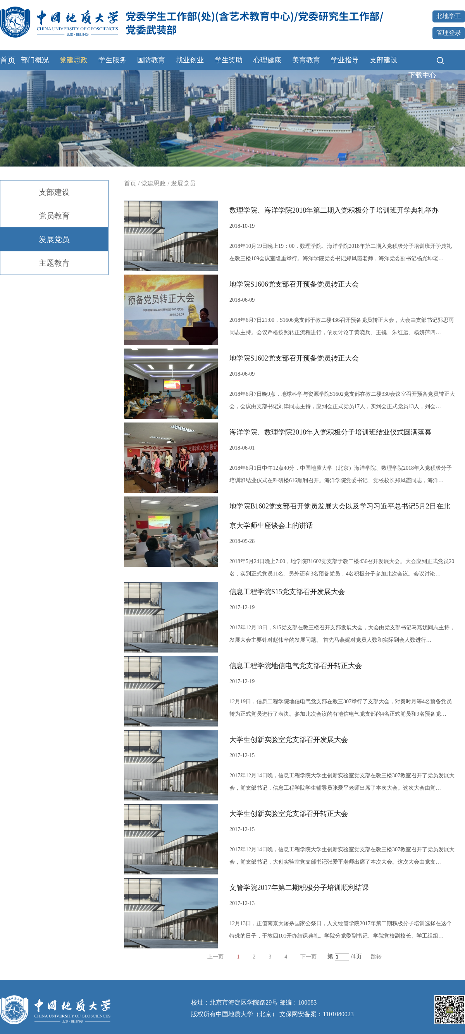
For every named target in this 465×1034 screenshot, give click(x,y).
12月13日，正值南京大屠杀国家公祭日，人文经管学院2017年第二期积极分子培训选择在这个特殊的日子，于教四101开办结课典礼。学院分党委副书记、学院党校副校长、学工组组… (340, 930)
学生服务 (112, 60)
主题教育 (54, 263)
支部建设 (384, 60)
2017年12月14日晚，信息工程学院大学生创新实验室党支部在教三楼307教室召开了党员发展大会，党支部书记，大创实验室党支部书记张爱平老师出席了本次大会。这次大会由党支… (342, 856)
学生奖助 (229, 60)
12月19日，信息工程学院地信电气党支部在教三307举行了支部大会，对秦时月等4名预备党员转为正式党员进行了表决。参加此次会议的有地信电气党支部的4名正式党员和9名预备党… (340, 708)
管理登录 (448, 32)
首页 (8, 60)
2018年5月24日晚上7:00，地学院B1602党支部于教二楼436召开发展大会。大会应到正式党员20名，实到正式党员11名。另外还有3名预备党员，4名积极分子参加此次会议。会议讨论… (341, 567)
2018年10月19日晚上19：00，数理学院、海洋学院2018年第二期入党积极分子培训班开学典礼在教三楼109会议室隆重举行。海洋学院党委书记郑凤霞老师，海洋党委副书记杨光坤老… (340, 252)
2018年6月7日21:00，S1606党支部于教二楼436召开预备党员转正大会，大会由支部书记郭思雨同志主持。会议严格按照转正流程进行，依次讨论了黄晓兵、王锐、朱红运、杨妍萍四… (341, 326)
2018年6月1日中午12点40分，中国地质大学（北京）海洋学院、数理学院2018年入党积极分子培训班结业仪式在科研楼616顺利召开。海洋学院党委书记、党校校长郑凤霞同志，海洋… (340, 474)
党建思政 (74, 60)
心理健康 (267, 60)
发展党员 (54, 239)
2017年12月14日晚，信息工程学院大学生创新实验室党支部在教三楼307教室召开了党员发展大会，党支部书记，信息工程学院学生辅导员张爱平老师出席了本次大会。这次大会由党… (342, 782)
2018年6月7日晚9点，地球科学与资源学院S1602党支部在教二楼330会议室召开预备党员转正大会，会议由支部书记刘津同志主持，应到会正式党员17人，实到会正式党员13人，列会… (342, 400)
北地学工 (448, 16)
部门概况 (35, 60)
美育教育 (306, 60)
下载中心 (422, 75)
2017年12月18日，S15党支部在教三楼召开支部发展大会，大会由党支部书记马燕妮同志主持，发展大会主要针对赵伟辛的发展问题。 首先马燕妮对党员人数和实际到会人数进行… (342, 634)
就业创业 (190, 60)
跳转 (376, 957)
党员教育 (54, 215)
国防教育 (151, 60)
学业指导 (345, 60)
